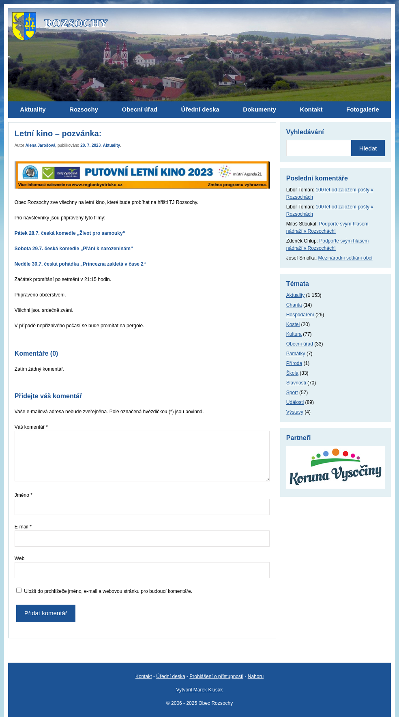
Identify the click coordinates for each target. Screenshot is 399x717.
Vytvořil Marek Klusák (199, 690)
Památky (295, 353)
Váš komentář (31, 427)
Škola (292, 373)
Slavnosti (296, 383)
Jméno (23, 495)
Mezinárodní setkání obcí (345, 258)
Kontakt (143, 676)
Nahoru (256, 676)
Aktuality (111, 145)
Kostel (293, 324)
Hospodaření (300, 315)
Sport (292, 392)
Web (19, 558)
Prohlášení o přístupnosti (216, 676)
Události (295, 402)
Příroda (294, 363)
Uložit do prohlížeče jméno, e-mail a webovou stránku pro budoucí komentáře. (108, 591)
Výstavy (294, 412)
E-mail (23, 527)
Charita (294, 305)
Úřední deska (170, 676)
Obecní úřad (299, 344)
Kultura (294, 334)
